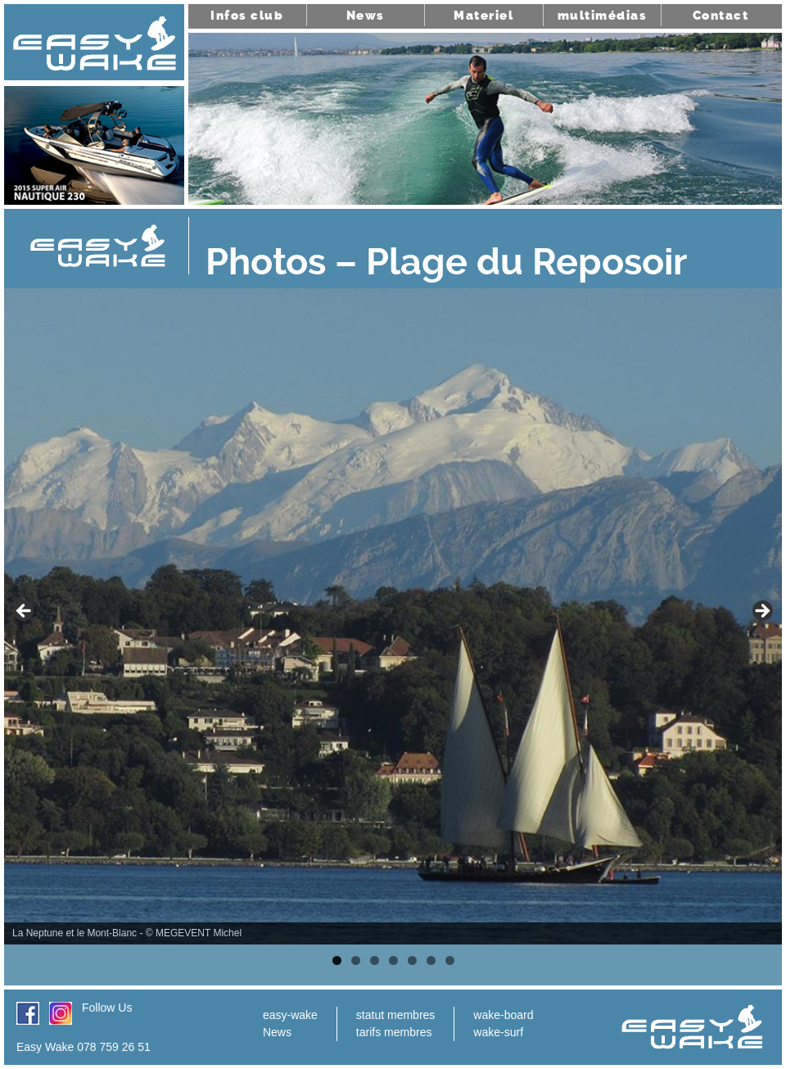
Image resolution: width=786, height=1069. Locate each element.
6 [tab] (431, 960)
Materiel (483, 15)
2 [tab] (355, 960)
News (365, 15)
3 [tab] (374, 960)
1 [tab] (336, 960)
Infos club (246, 15)
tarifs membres (394, 1032)
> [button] (761, 612)
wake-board (503, 1014)
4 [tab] (393, 960)
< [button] (24, 612)
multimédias (603, 15)
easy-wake (290, 1014)
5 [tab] (412, 960)
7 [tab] (449, 960)
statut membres (395, 1014)
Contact (721, 15)
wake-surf (498, 1032)
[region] (393, 616)
